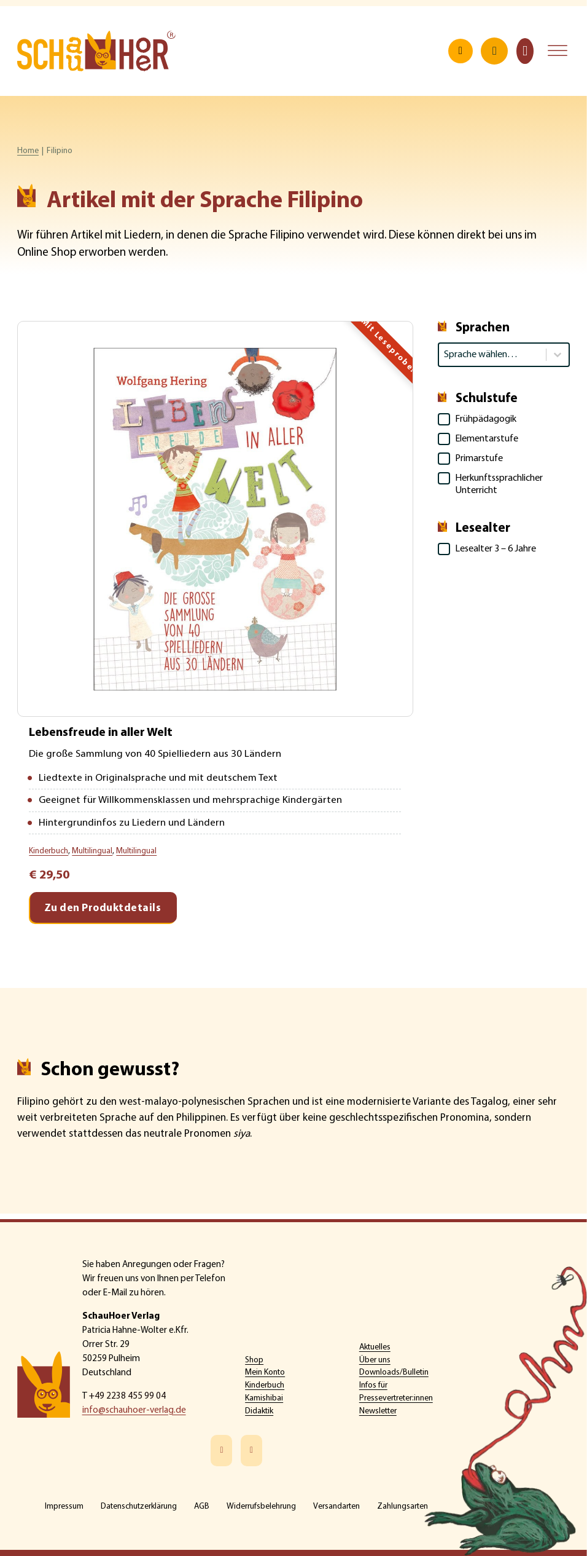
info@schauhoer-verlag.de (134, 1410)
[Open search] (460, 52)
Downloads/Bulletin (394, 1373)
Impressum (64, 1507)
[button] (504, 422)
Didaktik (259, 1411)
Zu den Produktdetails (102, 914)
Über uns (375, 1360)
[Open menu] (557, 52)
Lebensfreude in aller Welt (105, 735)
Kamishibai (264, 1398)
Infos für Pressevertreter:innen (396, 1391)
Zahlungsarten (402, 1507)
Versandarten (336, 1507)
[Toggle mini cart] (525, 52)
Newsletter (378, 1411)
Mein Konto (265, 1373)
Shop (254, 1360)
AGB (201, 1507)
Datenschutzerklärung (139, 1507)
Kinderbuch (264, 1385)
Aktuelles (375, 1347)
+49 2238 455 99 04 (127, 1396)
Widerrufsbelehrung (261, 1507)
